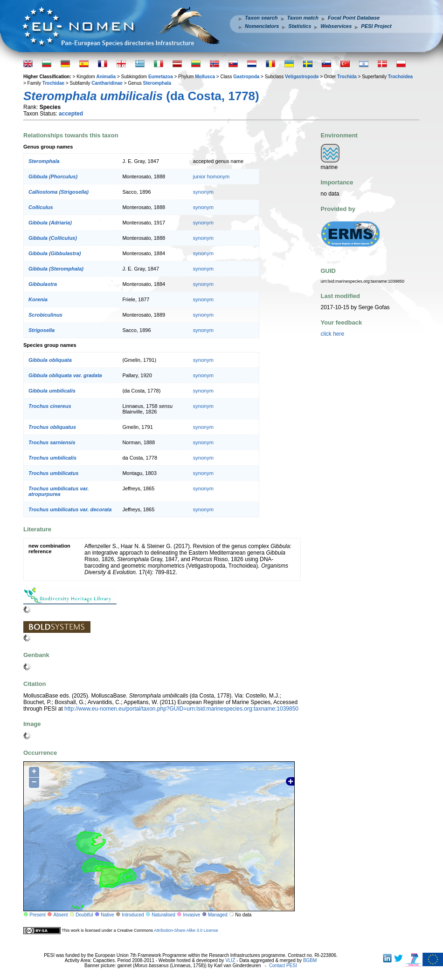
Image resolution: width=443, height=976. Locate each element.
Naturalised (163, 914)
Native (107, 914)
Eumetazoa (160, 76)
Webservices (336, 26)
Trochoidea (400, 76)
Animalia (106, 76)
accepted (71, 113)
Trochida (347, 76)
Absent (61, 914)
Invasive (192, 914)
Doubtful (84, 914)
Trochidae (53, 83)
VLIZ (230, 960)
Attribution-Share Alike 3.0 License (186, 930)
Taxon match (302, 17)
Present (37, 914)
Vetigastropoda (301, 76)
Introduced (133, 914)
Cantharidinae (107, 83)
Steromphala (157, 83)
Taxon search (261, 17)
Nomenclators (262, 26)
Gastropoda (246, 76)
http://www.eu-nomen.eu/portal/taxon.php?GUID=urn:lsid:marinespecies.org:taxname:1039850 (181, 708)
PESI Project (376, 26)
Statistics (299, 26)
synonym (203, 192)
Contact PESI (283, 965)
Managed (218, 914)
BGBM (310, 960)
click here (333, 334)
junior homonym (211, 176)
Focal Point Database (354, 17)
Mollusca (205, 76)
